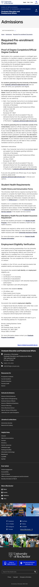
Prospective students (7, 376)
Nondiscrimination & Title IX (9, 479)
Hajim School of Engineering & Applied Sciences (16, 9)
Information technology (8, 452)
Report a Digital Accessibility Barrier (28, 345)
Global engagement (6, 469)
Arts (3, 498)
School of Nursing (6, 405)
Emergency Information (25, 577)
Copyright (15, 577)
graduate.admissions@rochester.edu (17, 84)
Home (2, 34)
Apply (24, 2)
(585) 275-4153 (9, 363)
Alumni (3, 386)
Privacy (9, 577)
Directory (4, 443)
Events (4, 492)
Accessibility (4, 472)
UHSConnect (13, 200)
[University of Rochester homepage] (7, 2)
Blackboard (4, 454)
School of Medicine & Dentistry (9, 403)
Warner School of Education (9, 410)
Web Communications (7, 438)
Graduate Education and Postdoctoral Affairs (10, 12)
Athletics (5, 495)
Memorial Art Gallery (7, 425)
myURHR (3, 456)
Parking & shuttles (6, 449)
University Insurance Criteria (28, 232)
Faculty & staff (5, 383)
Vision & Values (5, 474)
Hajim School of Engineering (9, 398)
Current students (6, 379)
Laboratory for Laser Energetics (10, 412)
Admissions (9, 34)
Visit (28, 2)
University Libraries (6, 423)
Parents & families (6, 381)
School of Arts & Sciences (9, 7)
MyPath (3, 459)
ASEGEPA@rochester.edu (11, 366)
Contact (3, 440)
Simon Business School (7, 408)
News (4, 489)
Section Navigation (8, 30)
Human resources (6, 445)
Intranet (3, 436)
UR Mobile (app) (5, 447)
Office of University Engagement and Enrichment (14, 476)
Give (31, 2)
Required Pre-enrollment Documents (23, 34)
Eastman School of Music (8, 401)
